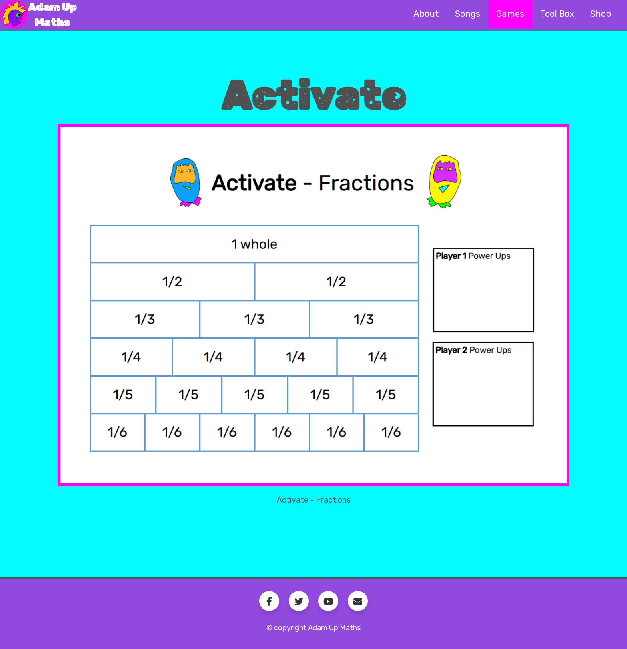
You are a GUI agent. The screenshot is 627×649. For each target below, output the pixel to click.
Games (510, 13)
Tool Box (557, 13)
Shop (600, 13)
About (426, 13)
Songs (467, 13)
